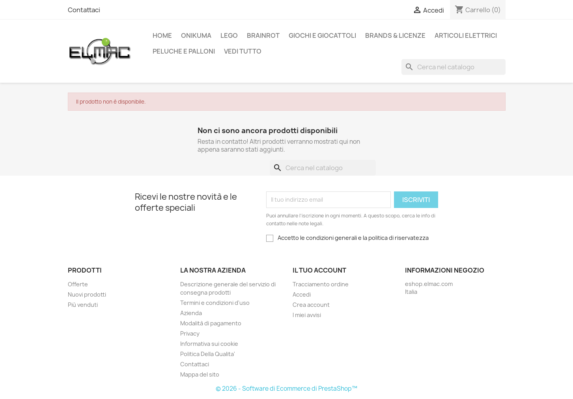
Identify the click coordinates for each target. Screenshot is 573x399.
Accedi (302, 294)
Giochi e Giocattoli (322, 35)
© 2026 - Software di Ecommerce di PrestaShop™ (286, 388)
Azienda (191, 313)
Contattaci (84, 10)
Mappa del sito (199, 374)
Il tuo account (319, 270)
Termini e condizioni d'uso (215, 302)
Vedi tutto (242, 51)
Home (162, 35)
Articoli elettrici (466, 35)
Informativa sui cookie (209, 343)
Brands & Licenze (395, 35)
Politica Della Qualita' (207, 354)
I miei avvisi (307, 315)
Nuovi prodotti (87, 294)
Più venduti (83, 304)
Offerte (78, 284)
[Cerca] (453, 67)
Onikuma (196, 35)
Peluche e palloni (184, 51)
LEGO (229, 35)
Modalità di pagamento (210, 323)
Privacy (190, 333)
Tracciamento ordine (321, 284)
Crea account (311, 304)
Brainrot (263, 35)
